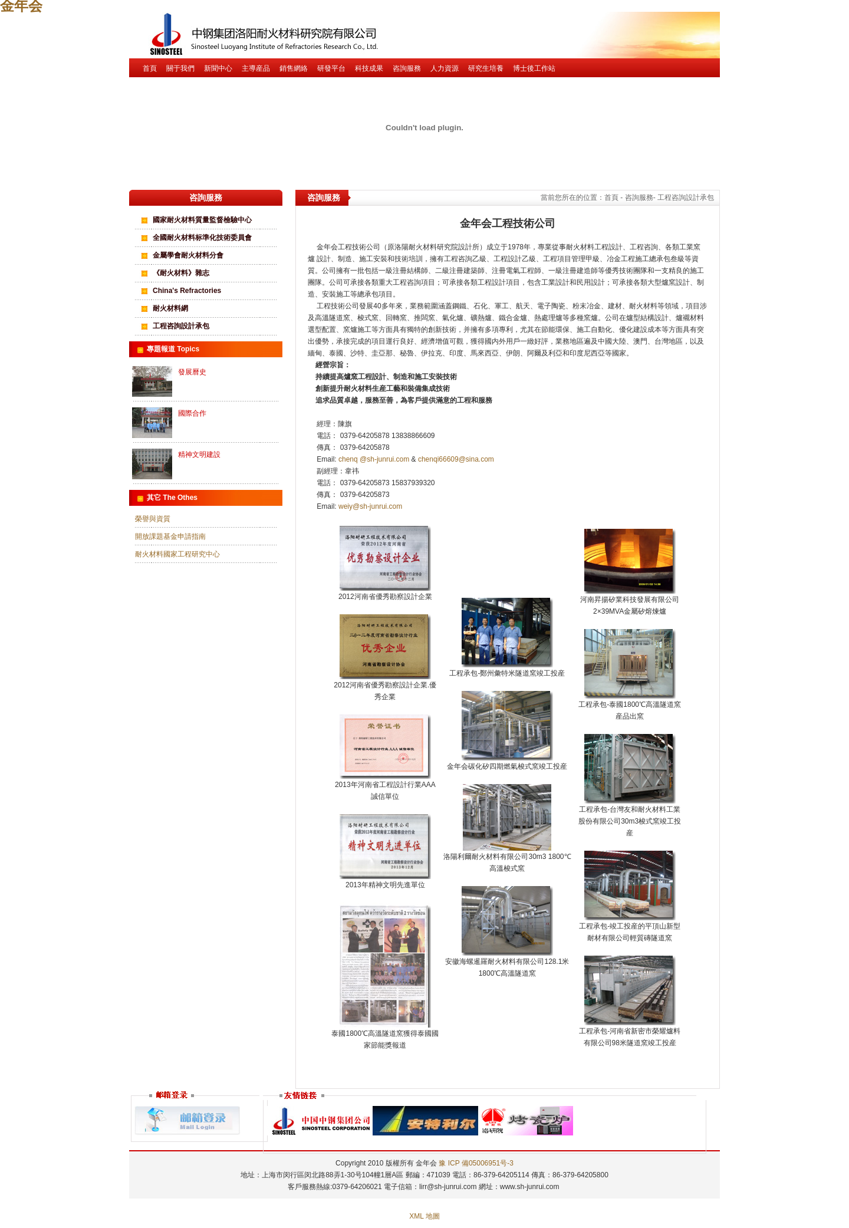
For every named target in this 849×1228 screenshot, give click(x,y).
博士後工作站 (534, 68)
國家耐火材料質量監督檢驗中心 (202, 220)
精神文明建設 (199, 454)
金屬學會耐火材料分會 (188, 255)
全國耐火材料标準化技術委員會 (202, 237)
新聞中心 (218, 68)
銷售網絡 (293, 68)
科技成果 (369, 68)
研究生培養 (486, 68)
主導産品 (256, 68)
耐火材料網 (170, 308)
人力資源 (444, 68)
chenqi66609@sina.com (456, 459)
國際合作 (192, 413)
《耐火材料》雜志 (181, 273)
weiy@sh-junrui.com (370, 506)
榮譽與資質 (152, 519)
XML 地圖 (424, 1216)
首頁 (150, 68)
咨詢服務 (407, 68)
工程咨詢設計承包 (181, 326)
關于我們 (180, 68)
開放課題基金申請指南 (170, 536)
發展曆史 (192, 372)
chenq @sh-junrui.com (375, 459)
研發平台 (331, 68)
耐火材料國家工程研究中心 (177, 554)
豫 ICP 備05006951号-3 (476, 1163)
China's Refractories (187, 291)
